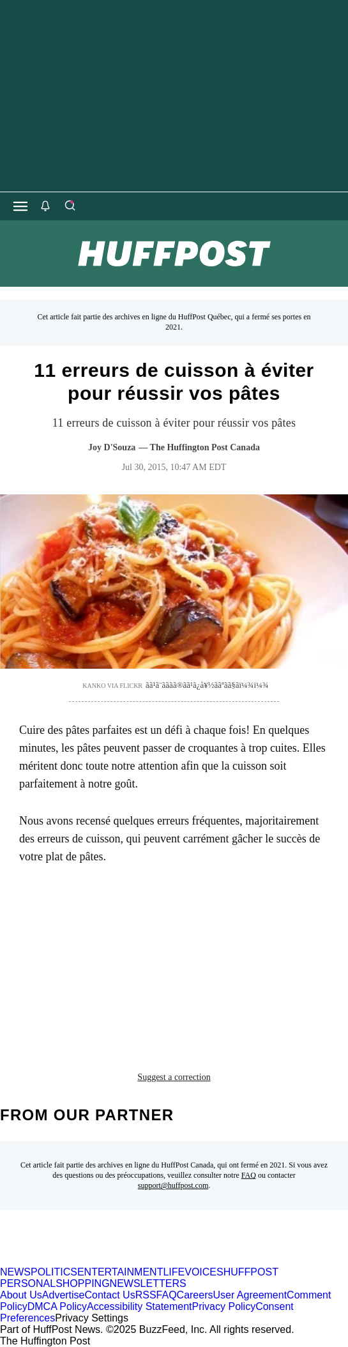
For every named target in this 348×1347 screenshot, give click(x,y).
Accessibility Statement (139, 1306)
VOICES (204, 1272)
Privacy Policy (224, 1306)
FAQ (248, 1175)
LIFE (174, 1272)
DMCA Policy (57, 1306)
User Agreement (250, 1295)
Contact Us (110, 1295)
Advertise (63, 1295)
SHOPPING (82, 1283)
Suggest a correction (173, 1077)
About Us (21, 1295)
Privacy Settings (91, 1318)
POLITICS (54, 1272)
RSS (145, 1295)
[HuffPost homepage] (164, 1260)
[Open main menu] (20, 206)
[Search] (70, 206)
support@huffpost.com (173, 1185)
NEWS (15, 1272)
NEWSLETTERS (148, 1283)
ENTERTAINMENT (120, 1272)
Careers (195, 1295)
